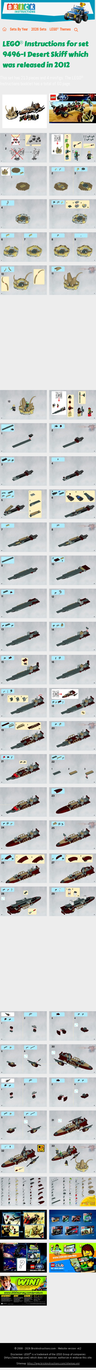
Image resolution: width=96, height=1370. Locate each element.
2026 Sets (38, 29)
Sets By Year (19, 29)
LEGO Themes (60, 29)
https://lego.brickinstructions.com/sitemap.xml (53, 1363)
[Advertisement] (44, 342)
